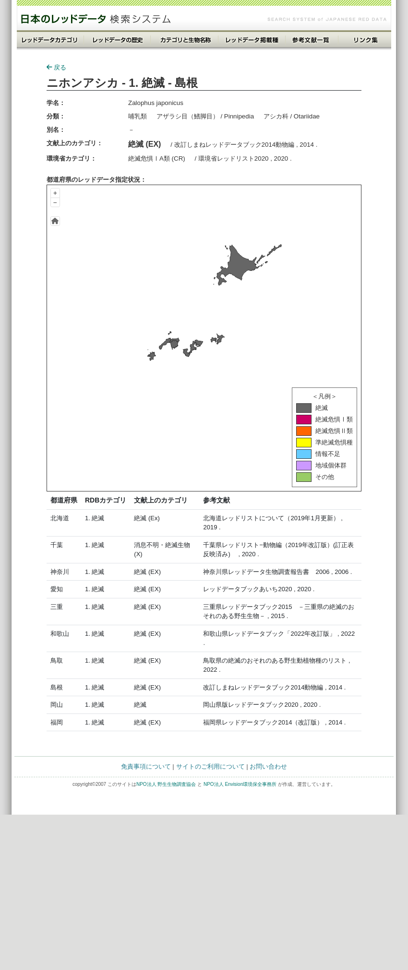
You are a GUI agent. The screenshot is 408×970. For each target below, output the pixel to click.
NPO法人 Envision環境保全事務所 (240, 784)
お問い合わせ (268, 766)
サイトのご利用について (210, 766)
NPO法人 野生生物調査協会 (166, 784)
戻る (56, 67)
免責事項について (146, 766)
